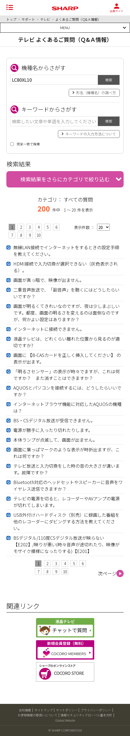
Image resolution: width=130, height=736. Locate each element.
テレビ (45, 19)
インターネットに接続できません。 (48, 329)
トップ (11, 19)
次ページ (107, 573)
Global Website (65, 720)
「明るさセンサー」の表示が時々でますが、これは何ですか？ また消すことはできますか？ (66, 374)
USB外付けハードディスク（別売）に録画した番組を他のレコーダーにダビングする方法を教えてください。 (66, 521)
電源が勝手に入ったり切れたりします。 (53, 430)
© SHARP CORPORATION (65, 730)
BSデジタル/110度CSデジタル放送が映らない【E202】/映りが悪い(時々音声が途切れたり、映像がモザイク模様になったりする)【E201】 (66, 544)
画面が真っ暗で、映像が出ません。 (48, 280)
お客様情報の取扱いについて (37, 715)
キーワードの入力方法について (90, 134)
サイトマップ (43, 710)
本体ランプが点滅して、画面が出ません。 (55, 439)
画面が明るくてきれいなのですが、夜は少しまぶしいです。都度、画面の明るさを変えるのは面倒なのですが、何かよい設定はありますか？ (66, 313)
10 (38, 235)
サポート (28, 19)
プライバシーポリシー (96, 710)
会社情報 (25, 710)
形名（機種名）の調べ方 (96, 92)
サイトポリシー (66, 710)
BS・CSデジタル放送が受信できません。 (54, 420)
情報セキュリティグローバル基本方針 (86, 715)
